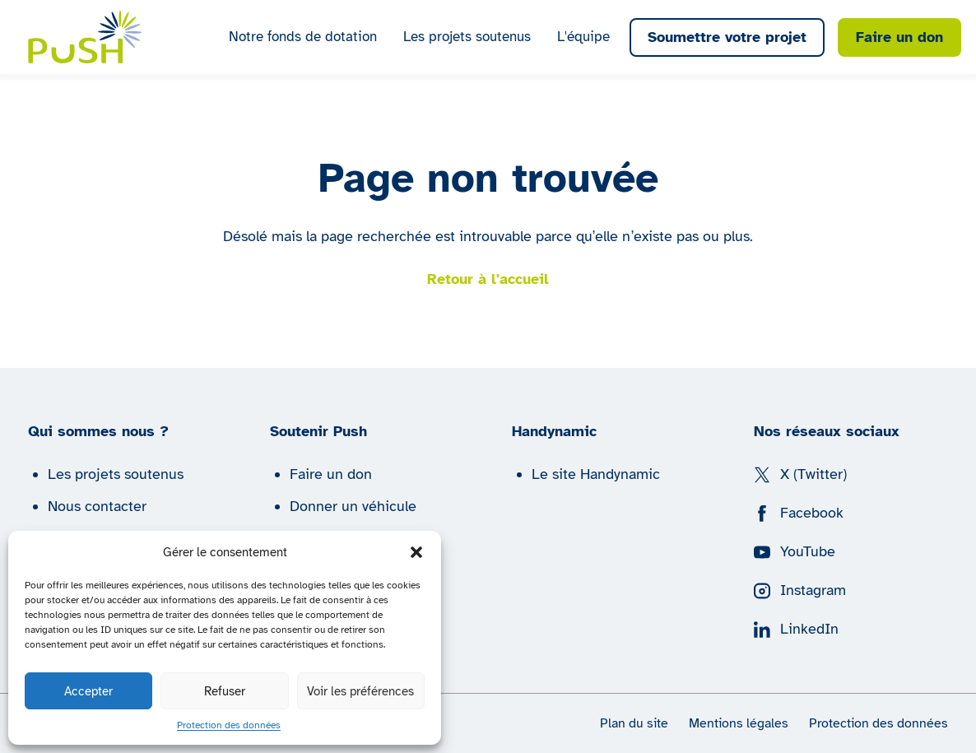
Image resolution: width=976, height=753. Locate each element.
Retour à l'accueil (488, 279)
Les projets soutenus (467, 36)
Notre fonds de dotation (303, 36)
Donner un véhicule (353, 506)
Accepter (88, 691)
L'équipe (583, 36)
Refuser (224, 691)
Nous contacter (97, 506)
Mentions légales (738, 723)
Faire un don (899, 37)
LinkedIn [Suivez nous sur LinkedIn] (796, 629)
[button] (416, 552)
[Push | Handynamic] (85, 36)
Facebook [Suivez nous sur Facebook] (799, 513)
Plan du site (634, 723)
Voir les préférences (360, 691)
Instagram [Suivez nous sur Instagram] (800, 590)
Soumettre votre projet (727, 37)
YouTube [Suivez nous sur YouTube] (794, 551)
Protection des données (229, 725)
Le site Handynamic (596, 474)
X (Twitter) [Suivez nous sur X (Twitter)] (800, 474)
